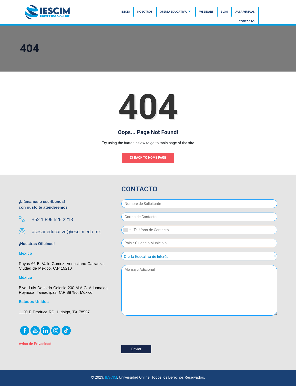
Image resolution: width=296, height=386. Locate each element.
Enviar (136, 349)
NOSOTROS (123, 12)
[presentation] (156, 337)
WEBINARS (184, 12)
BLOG (202, 12)
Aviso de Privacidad (35, 344)
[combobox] (127, 230)
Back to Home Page (148, 157)
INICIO (104, 12)
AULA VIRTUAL (222, 12)
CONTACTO (247, 12)
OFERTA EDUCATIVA (153, 12)
